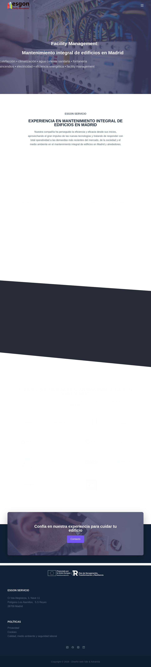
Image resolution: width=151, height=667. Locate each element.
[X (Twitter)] (67, 647)
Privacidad (13, 628)
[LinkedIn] (84, 647)
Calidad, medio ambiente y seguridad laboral (32, 636)
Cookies (12, 632)
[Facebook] (73, 647)
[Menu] (142, 5)
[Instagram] (78, 647)
